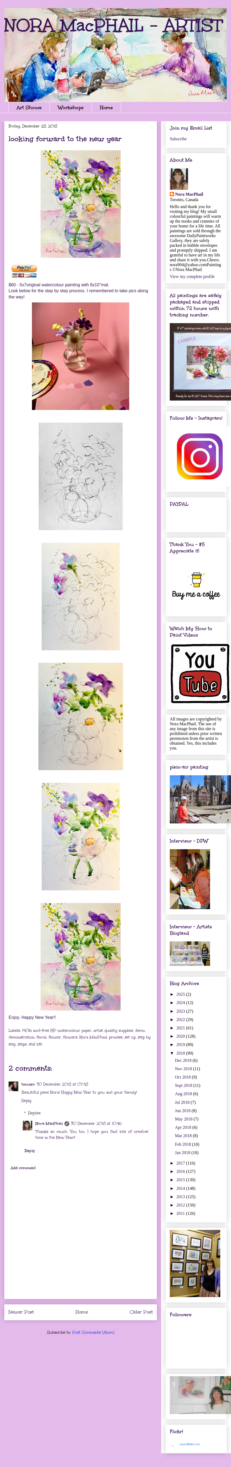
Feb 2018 (183, 1144)
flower (55, 1037)
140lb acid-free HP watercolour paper (56, 1030)
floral (41, 1037)
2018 (181, 1053)
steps (22, 1044)
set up (130, 1037)
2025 (181, 994)
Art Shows (29, 107)
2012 (181, 1205)
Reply (26, 1100)
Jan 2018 (183, 1152)
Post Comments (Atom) (93, 1332)
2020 (181, 1036)
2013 (181, 1196)
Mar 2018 (184, 1135)
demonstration (21, 1037)
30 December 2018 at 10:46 (96, 1123)
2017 (181, 1163)
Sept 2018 (184, 1085)
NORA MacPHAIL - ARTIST (113, 25)
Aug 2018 (184, 1093)
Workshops (71, 107)
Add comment (23, 1167)
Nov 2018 (184, 1068)
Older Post (141, 1312)
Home (106, 107)
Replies (34, 1113)
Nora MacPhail (93, 1037)
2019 (181, 1044)
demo (140, 1030)
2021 (181, 1028)
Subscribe (178, 139)
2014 (181, 1188)
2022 (181, 1019)
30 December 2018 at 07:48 (62, 1084)
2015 (181, 1179)
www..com (190, 1444)
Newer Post (21, 1312)
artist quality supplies (113, 1030)
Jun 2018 (183, 1110)
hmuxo (28, 1084)
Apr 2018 (183, 1127)
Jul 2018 (183, 1102)
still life (35, 1044)
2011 (181, 1213)
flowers (70, 1037)
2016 (181, 1171)
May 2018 (184, 1119)
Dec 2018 (184, 1060)
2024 (181, 1002)
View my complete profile (192, 276)
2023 (181, 1011)
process (115, 1037)
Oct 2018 (183, 1077)
